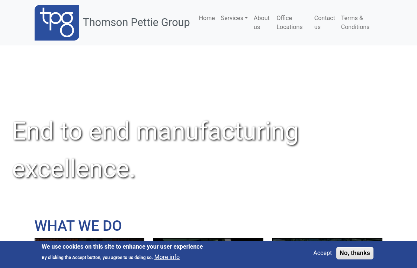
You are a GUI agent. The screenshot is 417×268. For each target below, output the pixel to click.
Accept (322, 252)
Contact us (324, 23)
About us (262, 23)
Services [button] (232, 18)
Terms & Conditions (355, 23)
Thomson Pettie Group (136, 22)
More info (167, 257)
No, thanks (355, 253)
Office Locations (289, 23)
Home (207, 18)
